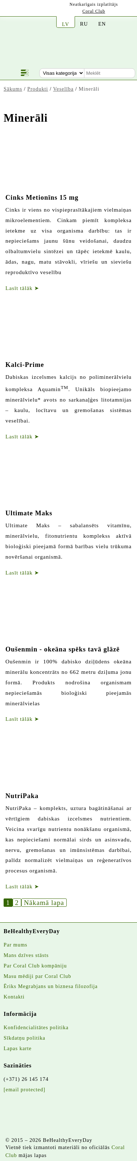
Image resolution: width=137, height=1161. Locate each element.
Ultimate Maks (28, 513)
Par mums (15, 945)
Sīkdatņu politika (24, 1038)
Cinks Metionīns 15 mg (42, 197)
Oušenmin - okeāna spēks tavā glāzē (62, 649)
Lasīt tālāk (22, 288)
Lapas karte (18, 1048)
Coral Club (94, 11)
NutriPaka (22, 796)
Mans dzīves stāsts (26, 955)
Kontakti (14, 997)
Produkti (37, 89)
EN (102, 24)
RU (84, 24)
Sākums (13, 89)
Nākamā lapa (44, 902)
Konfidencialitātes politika (36, 1027)
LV (65, 24)
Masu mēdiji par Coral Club (37, 976)
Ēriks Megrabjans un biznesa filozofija (51, 986)
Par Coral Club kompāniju (35, 966)
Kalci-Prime (24, 364)
